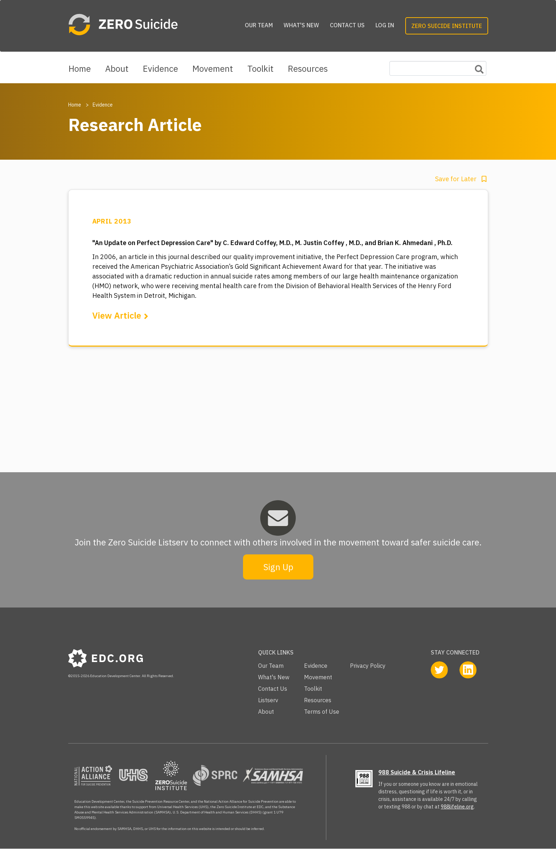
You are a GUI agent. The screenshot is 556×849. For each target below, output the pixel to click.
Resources (308, 69)
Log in (384, 25)
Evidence (160, 69)
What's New (301, 25)
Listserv (268, 700)
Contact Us (347, 25)
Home (80, 69)
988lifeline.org (457, 806)
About (117, 69)
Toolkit (260, 69)
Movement (212, 69)
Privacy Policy (368, 665)
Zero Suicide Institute (446, 25)
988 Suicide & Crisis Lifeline (416, 772)
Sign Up (278, 567)
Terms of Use (321, 711)
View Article (116, 315)
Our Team (259, 25)
